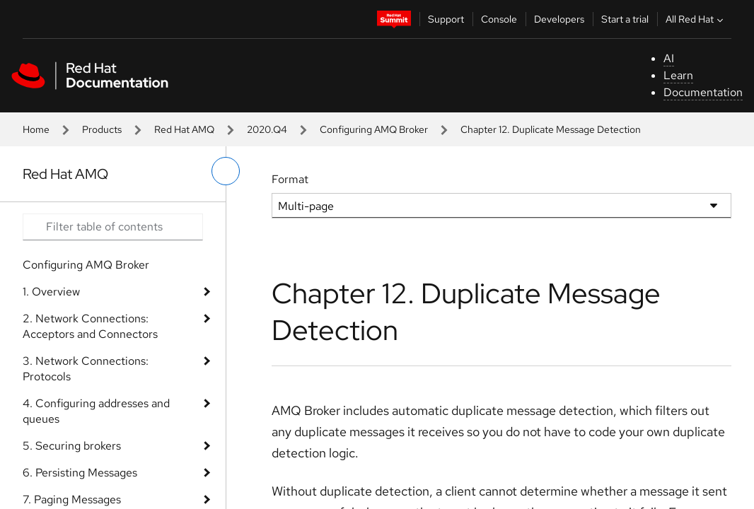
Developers (559, 19)
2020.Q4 (267, 129)
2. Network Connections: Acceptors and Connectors (90, 326)
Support (446, 19)
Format (290, 179)
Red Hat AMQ (184, 129)
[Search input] (113, 226)
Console (499, 19)
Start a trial (625, 19)
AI (668, 58)
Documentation (703, 92)
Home (36, 129)
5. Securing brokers (72, 445)
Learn (678, 75)
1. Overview (51, 291)
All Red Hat (696, 19)
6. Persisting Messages (80, 472)
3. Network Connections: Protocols (86, 368)
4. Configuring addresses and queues (96, 411)
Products (102, 129)
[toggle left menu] (225, 171)
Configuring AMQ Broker (374, 129)
